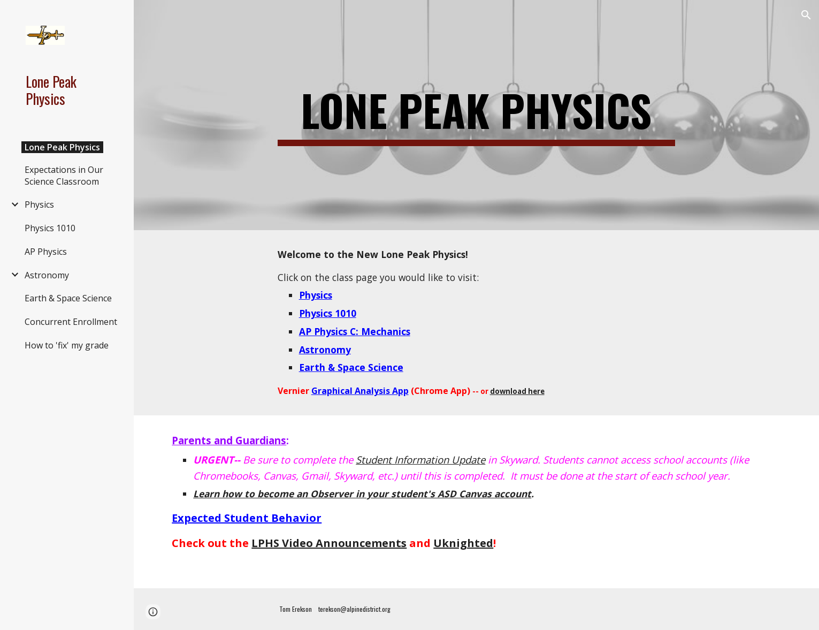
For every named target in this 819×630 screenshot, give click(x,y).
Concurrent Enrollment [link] (71, 322)
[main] (476, 115)
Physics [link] (39, 204)
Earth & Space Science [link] (68, 298)
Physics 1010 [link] (50, 228)
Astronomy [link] (47, 275)
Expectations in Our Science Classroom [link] (64, 175)
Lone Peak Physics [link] (62, 147)
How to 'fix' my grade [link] (67, 345)
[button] (806, 15)
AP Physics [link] (46, 251)
